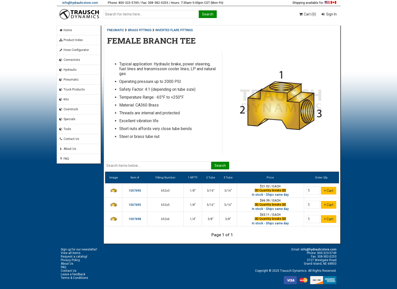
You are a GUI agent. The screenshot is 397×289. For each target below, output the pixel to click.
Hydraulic (68, 69)
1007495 (135, 205)
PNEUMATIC (115, 30)
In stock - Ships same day (270, 194)
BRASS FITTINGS (140, 30)
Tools (65, 129)
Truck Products (72, 89)
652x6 (165, 219)
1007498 (135, 219)
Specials (67, 119)
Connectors (69, 60)
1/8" (193, 190)
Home (65, 30)
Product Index (71, 40)
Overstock (68, 109)
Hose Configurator (74, 50)
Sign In (331, 14)
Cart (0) (307, 14)
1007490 (135, 190)
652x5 (165, 205)
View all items (71, 253)
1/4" (193, 219)
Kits (64, 99)
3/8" (210, 219)
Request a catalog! (74, 256)
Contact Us (69, 139)
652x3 (165, 190)
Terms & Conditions (74, 278)
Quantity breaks (270, 190)
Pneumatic (69, 79)
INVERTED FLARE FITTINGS (174, 30)
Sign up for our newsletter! (79, 249)
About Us (67, 149)
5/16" (210, 205)
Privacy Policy (70, 260)
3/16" (210, 190)
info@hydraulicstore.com (80, 3)
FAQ (64, 158)
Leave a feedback (73, 274)
